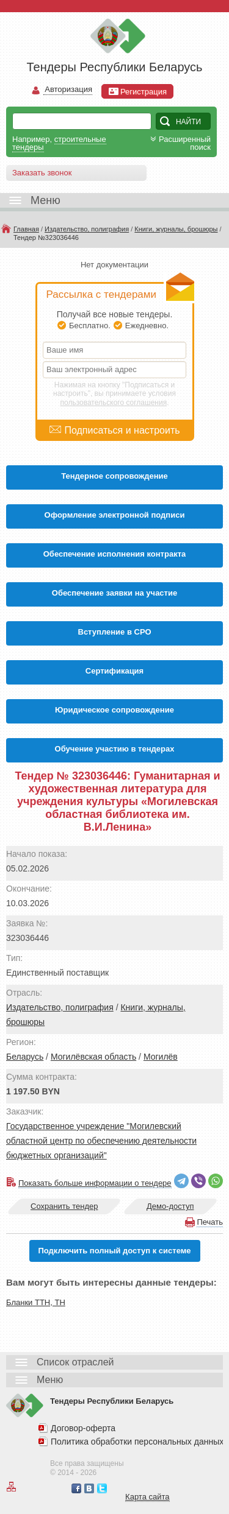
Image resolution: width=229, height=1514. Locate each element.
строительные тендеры (59, 143)
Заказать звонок (41, 172)
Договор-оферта (83, 1428)
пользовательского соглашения (113, 402)
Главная (26, 229)
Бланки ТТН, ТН (35, 1302)
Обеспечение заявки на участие (114, 592)
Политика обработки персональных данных (137, 1441)
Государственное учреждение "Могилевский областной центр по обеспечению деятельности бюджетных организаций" (101, 1140)
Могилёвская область (93, 1057)
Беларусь (24, 1057)
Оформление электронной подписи (115, 514)
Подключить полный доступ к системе (114, 1250)
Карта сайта (147, 1496)
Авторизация (67, 90)
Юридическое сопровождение (114, 709)
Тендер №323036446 (46, 237)
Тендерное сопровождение (114, 476)
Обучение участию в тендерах (115, 748)
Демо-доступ (170, 1206)
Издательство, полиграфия (87, 229)
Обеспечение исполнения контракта (114, 553)
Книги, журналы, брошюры (175, 229)
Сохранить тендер (64, 1206)
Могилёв (161, 1057)
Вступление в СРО (114, 631)
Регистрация (137, 91)
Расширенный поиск (179, 143)
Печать (210, 1222)
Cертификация (114, 670)
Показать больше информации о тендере (95, 1183)
